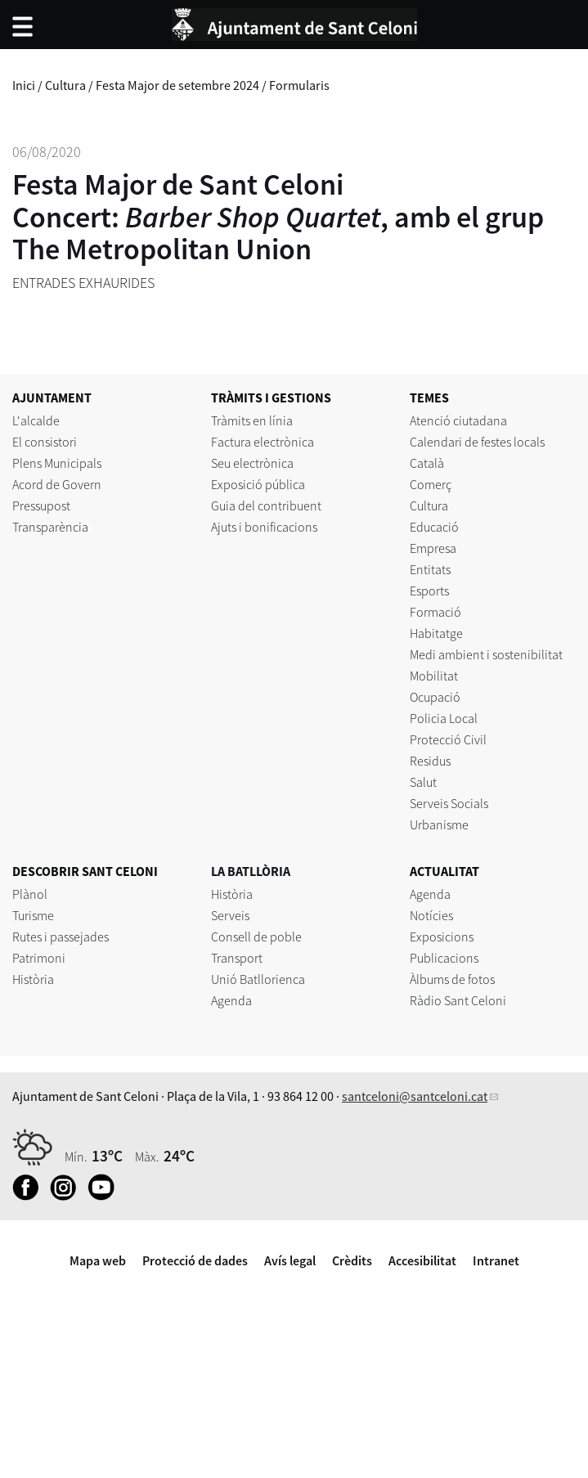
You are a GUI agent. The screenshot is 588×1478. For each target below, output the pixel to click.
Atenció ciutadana (458, 420)
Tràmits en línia (252, 420)
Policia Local (444, 718)
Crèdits (352, 1260)
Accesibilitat (422, 1260)
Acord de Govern (56, 484)
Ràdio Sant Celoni (458, 1000)
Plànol (29, 894)
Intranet (496, 1260)
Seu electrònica (252, 463)
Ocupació (435, 697)
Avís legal (290, 1260)
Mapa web (98, 1260)
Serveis (230, 915)
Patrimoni (38, 958)
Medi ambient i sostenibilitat (486, 654)
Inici (23, 85)
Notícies (431, 915)
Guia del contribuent (266, 505)
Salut (423, 782)
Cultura (65, 85)
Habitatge (436, 633)
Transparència (50, 527)
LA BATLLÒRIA (250, 871)
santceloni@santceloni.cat (414, 1096)
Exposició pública (258, 484)
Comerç (430, 484)
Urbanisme (439, 824)
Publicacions (444, 958)
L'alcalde (36, 420)
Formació (435, 612)
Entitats (430, 569)
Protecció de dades (195, 1260)
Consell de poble (256, 936)
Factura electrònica (262, 442)
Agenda (231, 1000)
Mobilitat (434, 675)
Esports (429, 590)
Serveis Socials (449, 803)
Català (427, 463)
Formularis (299, 85)
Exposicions (442, 936)
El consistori (44, 442)
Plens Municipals (56, 463)
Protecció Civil (448, 739)
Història (33, 979)
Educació (434, 527)
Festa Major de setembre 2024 (177, 85)
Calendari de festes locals (477, 442)
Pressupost (41, 505)
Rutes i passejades (60, 936)
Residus (430, 760)
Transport (237, 958)
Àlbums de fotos (452, 979)
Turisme (33, 915)
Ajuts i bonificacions (264, 527)
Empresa (433, 548)
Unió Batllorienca (258, 979)
